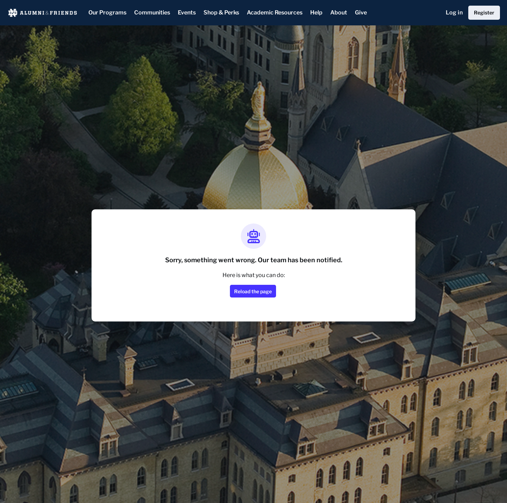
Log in (454, 12)
